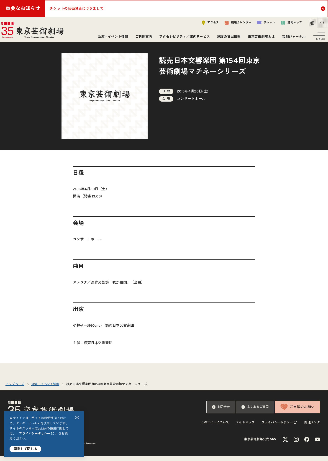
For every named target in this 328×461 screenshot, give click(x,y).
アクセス (205, 24)
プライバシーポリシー (34, 433)
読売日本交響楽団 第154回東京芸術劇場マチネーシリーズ (106, 389)
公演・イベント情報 (111, 38)
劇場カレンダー (233, 24)
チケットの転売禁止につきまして (76, 8)
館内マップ (286, 24)
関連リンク (312, 427)
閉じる (77, 418)
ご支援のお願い (297, 412)
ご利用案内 (142, 38)
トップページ (14, 389)
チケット (261, 24)
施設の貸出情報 (227, 38)
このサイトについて (215, 427)
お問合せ (221, 412)
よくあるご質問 (255, 412)
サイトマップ (245, 427)
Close (323, 8)
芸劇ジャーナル (292, 38)
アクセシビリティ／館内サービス (183, 38)
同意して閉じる (25, 449)
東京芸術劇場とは (259, 38)
